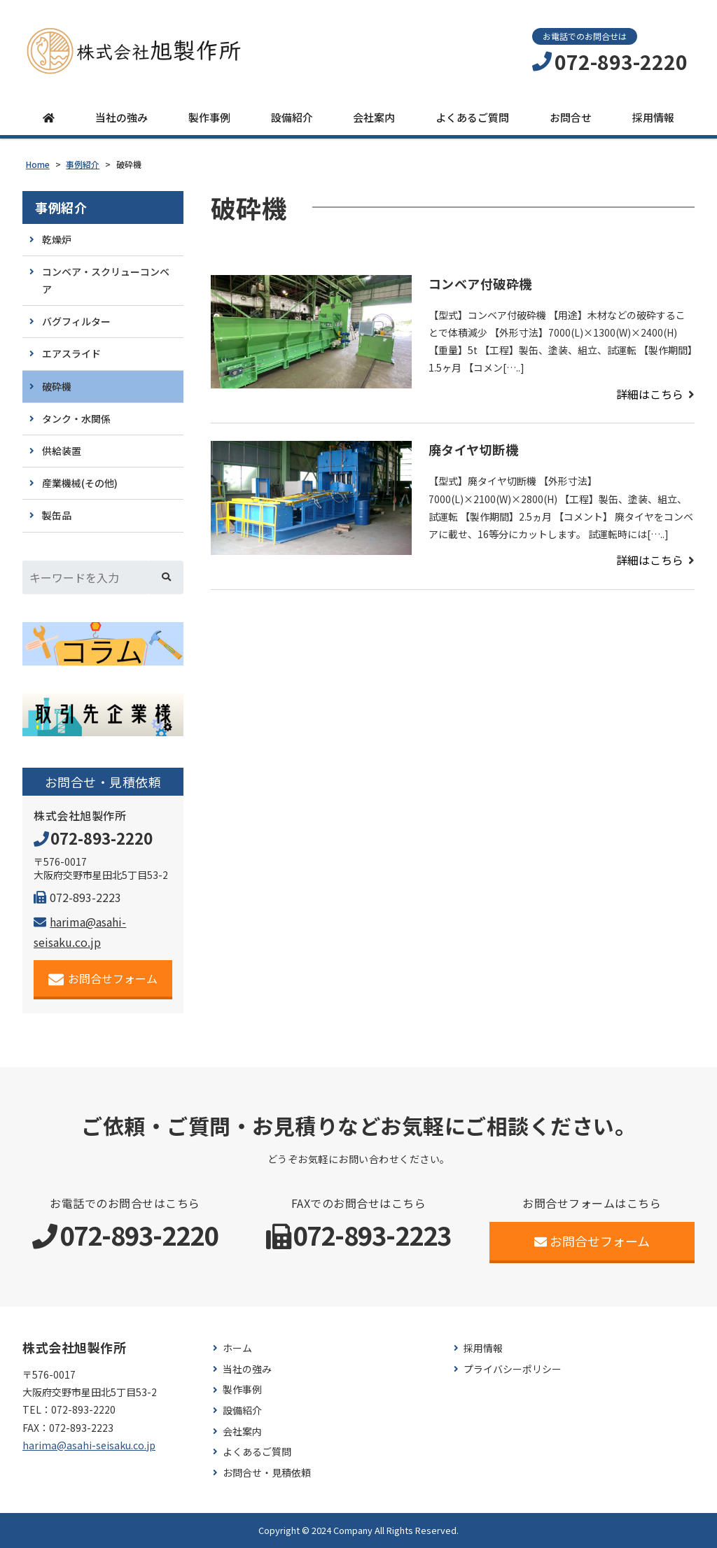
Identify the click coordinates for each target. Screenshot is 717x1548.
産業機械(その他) (80, 483)
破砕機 (56, 386)
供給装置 (61, 451)
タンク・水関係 (76, 418)
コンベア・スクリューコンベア (105, 280)
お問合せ (571, 117)
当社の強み (121, 117)
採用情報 (653, 117)
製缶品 (56, 515)
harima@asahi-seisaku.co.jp (88, 1445)
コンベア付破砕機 (480, 283)
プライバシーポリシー (513, 1369)
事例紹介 (61, 207)
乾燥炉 (56, 239)
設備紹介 (292, 117)
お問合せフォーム (103, 978)
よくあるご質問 (472, 117)
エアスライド (71, 353)
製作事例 (209, 117)
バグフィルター (76, 321)
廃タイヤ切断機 (474, 449)
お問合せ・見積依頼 (267, 1472)
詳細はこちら (649, 394)
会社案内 (374, 117)
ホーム (237, 1348)
